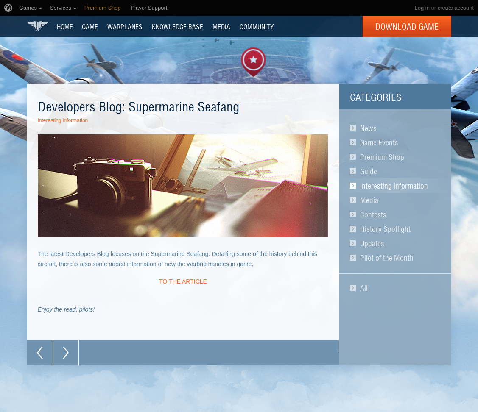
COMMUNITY (257, 26)
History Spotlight (385, 229)
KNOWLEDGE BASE (177, 26)
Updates (372, 243)
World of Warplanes (37, 26)
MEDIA (221, 26)
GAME (90, 26)
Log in (421, 8)
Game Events (379, 142)
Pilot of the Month (387, 257)
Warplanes (125, 26)
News (368, 128)
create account (456, 8)
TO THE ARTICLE (183, 281)
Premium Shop (382, 156)
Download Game (407, 26)
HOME (65, 26)
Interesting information (394, 185)
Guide (368, 171)
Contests (373, 214)
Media (369, 200)
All (364, 287)
